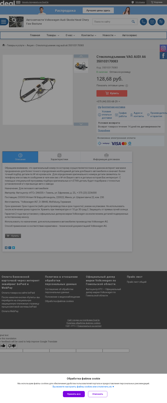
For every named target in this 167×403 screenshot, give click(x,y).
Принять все (74, 394)
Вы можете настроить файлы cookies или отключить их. (82, 386)
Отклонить (97, 394)
